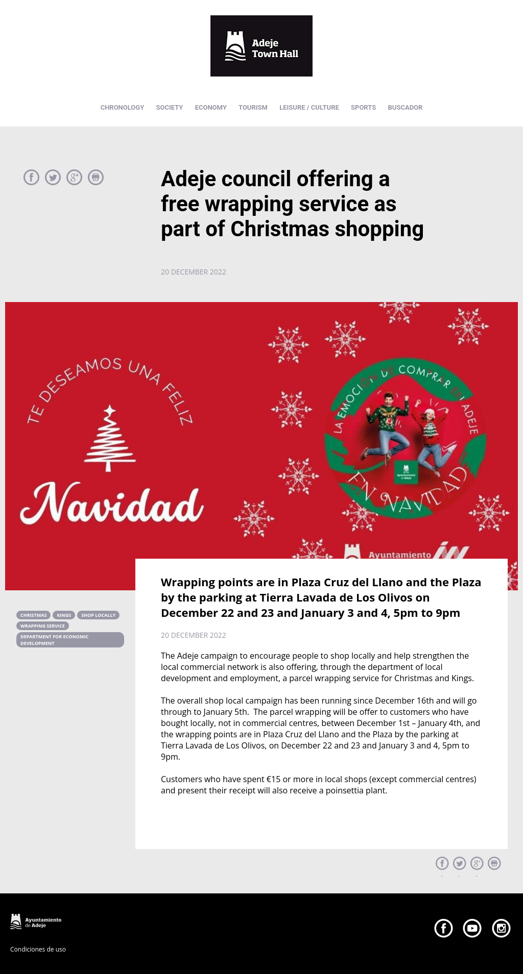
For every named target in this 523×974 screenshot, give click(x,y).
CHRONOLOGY (123, 107)
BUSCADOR (405, 107)
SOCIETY (169, 107)
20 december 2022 (193, 272)
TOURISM (253, 107)
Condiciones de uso (38, 949)
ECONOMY (211, 107)
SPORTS (363, 107)
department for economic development (54, 639)
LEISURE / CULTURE (309, 107)
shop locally (98, 615)
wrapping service (42, 625)
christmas (33, 615)
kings (64, 615)
